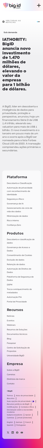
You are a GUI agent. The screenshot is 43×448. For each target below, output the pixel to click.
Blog (9, 339)
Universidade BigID (15, 356)
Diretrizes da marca (16, 379)
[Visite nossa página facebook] (17, 432)
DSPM (9, 285)
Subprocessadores (14, 415)
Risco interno (13, 220)
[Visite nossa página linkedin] (12, 432)
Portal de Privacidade (17, 302)
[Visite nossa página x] (8, 432)
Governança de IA (15, 204)
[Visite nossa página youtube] (22, 432)
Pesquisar (11, 343)
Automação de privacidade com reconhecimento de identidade (19, 191)
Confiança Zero (14, 225)
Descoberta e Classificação (19, 183)
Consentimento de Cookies (19, 255)
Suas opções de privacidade (19, 401)
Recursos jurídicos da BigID (18, 404)
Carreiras (11, 374)
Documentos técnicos (17, 334)
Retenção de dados (16, 264)
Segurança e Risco (15, 199)
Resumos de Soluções (17, 330)
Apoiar (28, 415)
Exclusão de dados (15, 260)
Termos (10, 396)
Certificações (12, 407)
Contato (10, 384)
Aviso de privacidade (24, 396)
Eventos (10, 321)
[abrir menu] (39, 5)
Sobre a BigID (13, 370)
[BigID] (12, 5)
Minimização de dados (17, 216)
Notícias (10, 316)
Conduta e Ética (27, 407)
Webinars (11, 325)
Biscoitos (10, 398)
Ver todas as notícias (11, 21)
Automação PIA (14, 297)
